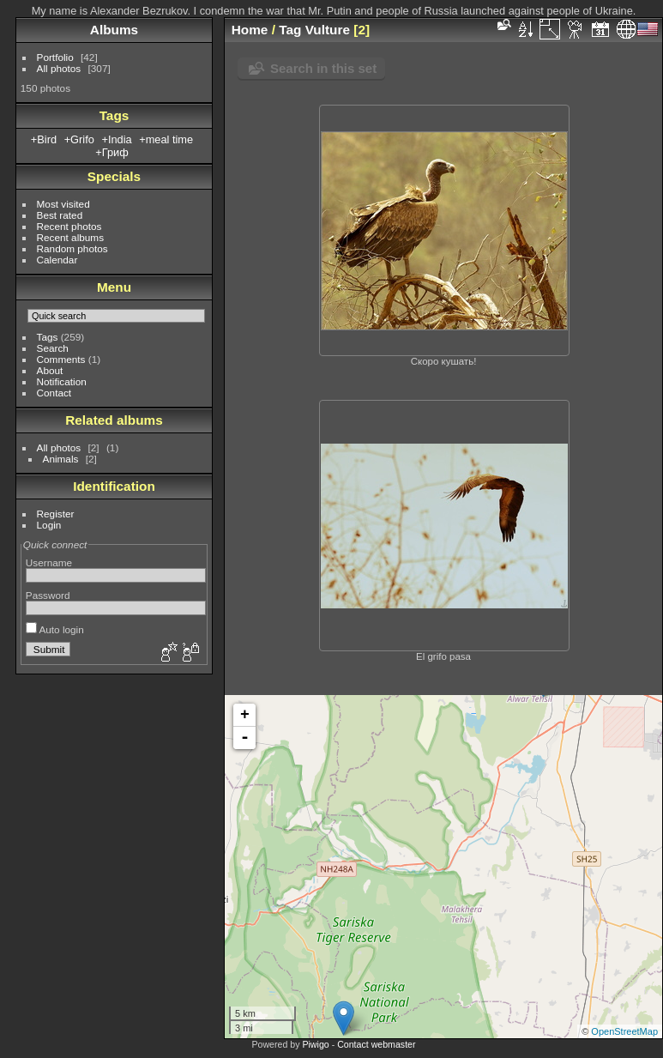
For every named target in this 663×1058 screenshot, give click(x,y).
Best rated (60, 215)
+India (116, 139)
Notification (62, 381)
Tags (47, 336)
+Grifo (79, 139)
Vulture (327, 29)
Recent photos (69, 226)
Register (56, 513)
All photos (59, 68)
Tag (290, 29)
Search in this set (323, 68)
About (50, 370)
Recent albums (70, 237)
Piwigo (315, 1044)
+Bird (44, 139)
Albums (114, 29)
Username (49, 562)
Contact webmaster (376, 1044)
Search (53, 348)
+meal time (166, 139)
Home (250, 29)
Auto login (55, 629)
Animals (61, 458)
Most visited (63, 203)
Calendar (57, 259)
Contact (54, 392)
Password (48, 595)
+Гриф (111, 152)
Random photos (72, 248)
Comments (61, 359)
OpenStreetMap (624, 1031)
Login (49, 524)
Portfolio (55, 57)
